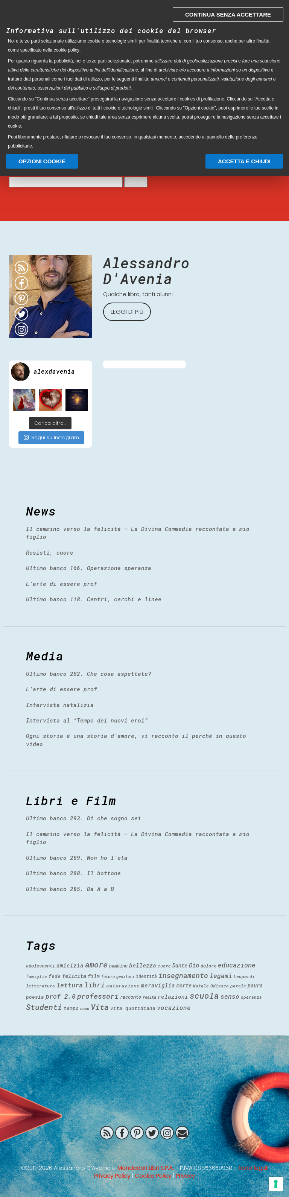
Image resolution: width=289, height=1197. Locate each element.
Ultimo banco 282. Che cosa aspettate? (88, 673)
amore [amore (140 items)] (96, 964)
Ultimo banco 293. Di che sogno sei (83, 818)
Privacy (185, 1176)
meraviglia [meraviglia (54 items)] (158, 985)
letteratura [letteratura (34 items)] (40, 986)
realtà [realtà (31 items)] (149, 997)
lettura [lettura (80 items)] (69, 985)
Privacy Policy (112, 1176)
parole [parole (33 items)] (238, 986)
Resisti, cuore (49, 552)
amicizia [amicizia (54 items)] (70, 965)
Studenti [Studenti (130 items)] (44, 1007)
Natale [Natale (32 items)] (201, 986)
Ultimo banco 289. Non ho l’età (77, 857)
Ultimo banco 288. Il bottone (73, 873)
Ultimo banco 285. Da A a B (70, 889)
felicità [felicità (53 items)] (74, 976)
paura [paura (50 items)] (255, 985)
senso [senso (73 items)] (230, 996)
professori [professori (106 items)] (98, 996)
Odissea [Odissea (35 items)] (219, 986)
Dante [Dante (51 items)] (179, 965)
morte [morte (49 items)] (184, 985)
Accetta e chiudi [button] (244, 161)
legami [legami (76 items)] (221, 975)
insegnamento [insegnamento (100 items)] (183, 975)
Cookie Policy (153, 1176)
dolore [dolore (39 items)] (208, 966)
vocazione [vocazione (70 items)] (174, 1007)
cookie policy (66, 50)
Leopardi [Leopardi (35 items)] (244, 976)
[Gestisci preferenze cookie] (276, 1184)
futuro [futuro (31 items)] (108, 976)
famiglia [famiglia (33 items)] (36, 976)
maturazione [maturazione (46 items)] (123, 985)
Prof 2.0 (144, 1150)
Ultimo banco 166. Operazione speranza (88, 568)
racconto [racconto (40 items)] (130, 997)
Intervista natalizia (60, 705)
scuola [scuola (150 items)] (204, 995)
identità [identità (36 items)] (146, 976)
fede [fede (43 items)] (55, 976)
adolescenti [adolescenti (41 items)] (40, 966)
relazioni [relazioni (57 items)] (173, 996)
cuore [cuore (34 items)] (164, 966)
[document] (144, 76)
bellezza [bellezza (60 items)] (142, 965)
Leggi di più (127, 311)
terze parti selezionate (109, 61)
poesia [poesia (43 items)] (35, 996)
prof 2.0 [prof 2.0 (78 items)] (61, 996)
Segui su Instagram (51, 437)
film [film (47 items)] (94, 976)
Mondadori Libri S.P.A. (145, 1168)
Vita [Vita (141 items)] (100, 1007)
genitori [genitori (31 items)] (125, 976)
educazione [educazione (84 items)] (237, 965)
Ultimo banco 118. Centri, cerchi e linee (93, 599)
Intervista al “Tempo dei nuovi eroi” (87, 720)
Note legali (253, 1168)
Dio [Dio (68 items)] (194, 965)
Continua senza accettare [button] (228, 14)
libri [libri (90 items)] (94, 984)
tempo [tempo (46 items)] (71, 1008)
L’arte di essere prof (61, 583)
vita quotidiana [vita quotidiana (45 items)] (132, 1008)
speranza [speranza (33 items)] (251, 997)
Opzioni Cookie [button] (41, 161)
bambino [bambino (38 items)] (118, 966)
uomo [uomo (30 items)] (84, 1008)
